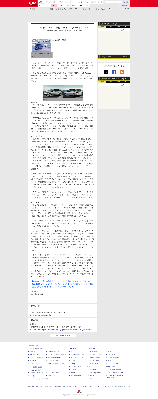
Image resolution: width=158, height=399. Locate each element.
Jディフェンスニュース (96, 354)
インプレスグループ (107, 386)
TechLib (92, 378)
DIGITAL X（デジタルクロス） (56, 364)
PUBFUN (108, 360)
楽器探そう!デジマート (77, 354)
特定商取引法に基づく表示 (122, 386)
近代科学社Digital (76, 375)
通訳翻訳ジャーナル (95, 357)
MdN (88, 367)
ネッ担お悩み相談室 (36, 367)
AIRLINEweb (93, 351)
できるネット (34, 376)
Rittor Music (72, 348)
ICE (107, 348)
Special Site (107, 57)
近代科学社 (72, 373)
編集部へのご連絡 (72, 386)
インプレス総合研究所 (36, 357)
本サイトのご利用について (35, 386)
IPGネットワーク (111, 366)
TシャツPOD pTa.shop (115, 369)
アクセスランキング (110, 24)
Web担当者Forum (35, 354)
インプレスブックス (53, 372)
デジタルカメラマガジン (37, 373)
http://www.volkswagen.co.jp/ (40, 315)
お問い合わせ (49, 386)
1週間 (118, 26)
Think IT (32, 351)
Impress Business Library (55, 357)
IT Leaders (33, 360)
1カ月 (125, 26)
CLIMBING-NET (75, 369)
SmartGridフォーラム (54, 351)
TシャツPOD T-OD (77, 357)
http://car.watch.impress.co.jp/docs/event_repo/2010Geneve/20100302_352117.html (61, 330)
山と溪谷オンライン (77, 366)
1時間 (102, 26)
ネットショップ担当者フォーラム (57, 354)
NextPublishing (52, 375)
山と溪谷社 (72, 364)
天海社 (110, 351)
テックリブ (90, 376)
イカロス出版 (91, 348)
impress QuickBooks (113, 357)
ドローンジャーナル (36, 364)
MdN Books (93, 369)
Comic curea (111, 354)
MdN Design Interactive (96, 373)
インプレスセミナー (53, 360)
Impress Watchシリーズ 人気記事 (114, 79)
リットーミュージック (77, 351)
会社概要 (96, 386)
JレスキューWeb (94, 360)
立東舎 (73, 360)
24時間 (110, 26)
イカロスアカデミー (95, 364)
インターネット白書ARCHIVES (39, 379)
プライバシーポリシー (85, 386)
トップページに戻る (62, 335)
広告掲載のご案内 (60, 386)
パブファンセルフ (113, 363)
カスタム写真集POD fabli (115, 372)
